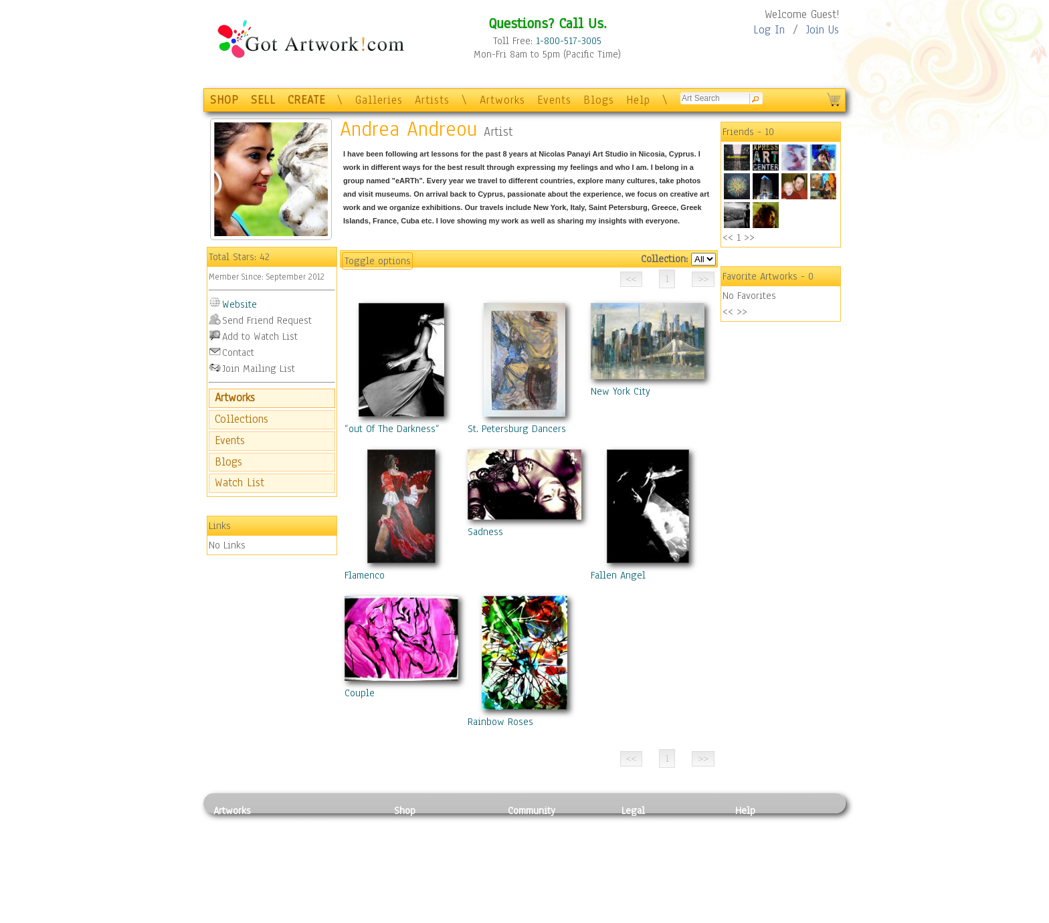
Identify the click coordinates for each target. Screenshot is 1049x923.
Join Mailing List (258, 368)
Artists (432, 100)
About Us (754, 855)
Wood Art (319, 855)
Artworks (502, 100)
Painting (231, 825)
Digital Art (236, 871)
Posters (409, 855)
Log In (769, 29)
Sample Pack (762, 840)
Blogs (598, 100)
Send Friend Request (267, 320)
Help (638, 100)
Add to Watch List (260, 336)
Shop (404, 810)
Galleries (379, 100)
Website (239, 304)
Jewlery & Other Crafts (340, 916)
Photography (240, 840)
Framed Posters (426, 840)
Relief (313, 825)
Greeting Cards (426, 871)
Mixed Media (241, 885)
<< (728, 237)
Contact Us (758, 825)
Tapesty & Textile (337, 885)
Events (554, 100)
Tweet (748, 915)
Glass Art (319, 900)
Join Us (822, 29)
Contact (238, 352)
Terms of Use (649, 840)
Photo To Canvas (429, 825)
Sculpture (234, 900)
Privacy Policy (652, 825)
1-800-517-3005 (568, 40)
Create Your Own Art (437, 915)
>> (749, 237)
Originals (414, 900)
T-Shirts (411, 885)
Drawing (231, 855)
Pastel (313, 840)
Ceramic (317, 871)
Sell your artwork (545, 885)
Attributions (644, 855)
